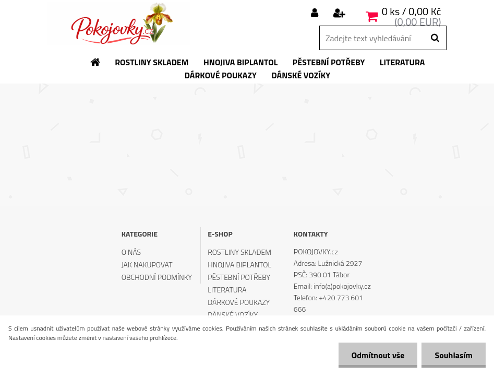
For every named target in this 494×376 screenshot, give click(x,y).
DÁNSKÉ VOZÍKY (233, 314)
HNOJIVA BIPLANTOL (239, 264)
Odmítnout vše (378, 355)
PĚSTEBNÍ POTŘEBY (239, 277)
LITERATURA (227, 289)
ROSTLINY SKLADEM (239, 251)
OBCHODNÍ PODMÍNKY (157, 277)
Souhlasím (454, 355)
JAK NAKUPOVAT (147, 264)
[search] (435, 38)
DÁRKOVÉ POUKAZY (239, 302)
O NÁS (131, 251)
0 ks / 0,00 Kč (411, 11)
